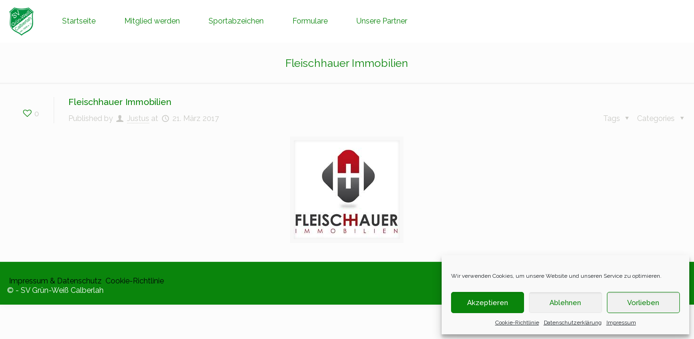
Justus (138, 118)
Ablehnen (565, 303)
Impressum (621, 322)
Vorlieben (643, 303)
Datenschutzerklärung (573, 322)
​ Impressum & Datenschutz (54, 280)
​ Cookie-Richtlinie (134, 280)
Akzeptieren (487, 303)
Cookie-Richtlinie (517, 322)
